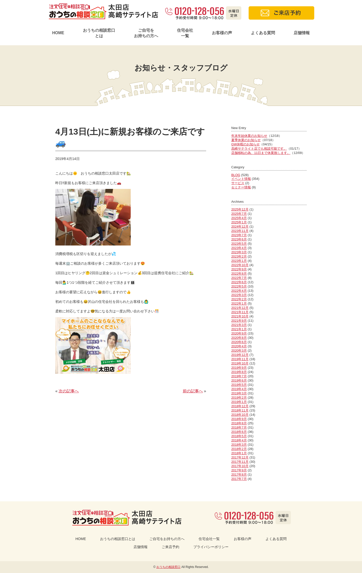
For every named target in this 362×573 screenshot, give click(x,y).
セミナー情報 (241, 187)
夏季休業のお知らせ (246, 140)
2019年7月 (239, 376)
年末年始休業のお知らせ (249, 136)
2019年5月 (239, 385)
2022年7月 (239, 278)
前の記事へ (193, 391)
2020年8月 (239, 338)
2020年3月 (239, 350)
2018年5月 (239, 436)
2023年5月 (239, 243)
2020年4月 (239, 346)
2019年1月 (239, 402)
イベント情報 (241, 179)
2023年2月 (239, 256)
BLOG (235, 175)
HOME (58, 33)
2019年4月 (239, 389)
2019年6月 (239, 380)
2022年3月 (239, 295)
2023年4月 (239, 248)
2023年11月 (240, 231)
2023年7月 (239, 235)
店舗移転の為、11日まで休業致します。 (260, 153)
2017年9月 (239, 470)
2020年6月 (239, 342)
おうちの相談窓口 (168, 567)
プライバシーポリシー (211, 547)
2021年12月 (240, 308)
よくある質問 (263, 33)
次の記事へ (69, 391)
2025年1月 (239, 222)
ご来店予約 (170, 547)
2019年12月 (240, 355)
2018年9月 (239, 419)
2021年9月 (239, 320)
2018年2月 (239, 449)
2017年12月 (240, 457)
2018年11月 (240, 410)
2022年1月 (239, 303)
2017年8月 (239, 474)
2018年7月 (239, 427)
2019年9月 (239, 368)
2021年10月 (240, 316)
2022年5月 (239, 286)
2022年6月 (239, 282)
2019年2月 (239, 397)
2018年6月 (239, 432)
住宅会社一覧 (185, 33)
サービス (237, 183)
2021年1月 (239, 329)
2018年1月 (239, 453)
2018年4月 (239, 440)
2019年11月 (240, 359)
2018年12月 (240, 406)
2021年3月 (239, 325)
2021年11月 (240, 312)
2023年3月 (239, 252)
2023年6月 (239, 239)
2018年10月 (240, 415)
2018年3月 (239, 444)
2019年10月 (240, 363)
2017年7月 (239, 479)
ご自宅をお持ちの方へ (146, 33)
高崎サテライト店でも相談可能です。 (259, 148)
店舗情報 (302, 33)
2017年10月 (240, 466)
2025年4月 (239, 218)
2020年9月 (239, 333)
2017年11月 (240, 462)
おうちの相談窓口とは (99, 33)
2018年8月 (239, 423)
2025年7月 (239, 214)
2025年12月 (240, 209)
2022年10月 (240, 265)
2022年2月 (239, 299)
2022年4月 (239, 291)
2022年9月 (239, 269)
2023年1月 (239, 261)
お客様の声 (222, 33)
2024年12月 (240, 226)
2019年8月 (239, 372)
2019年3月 (239, 393)
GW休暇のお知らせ (245, 144)
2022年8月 (239, 273)
